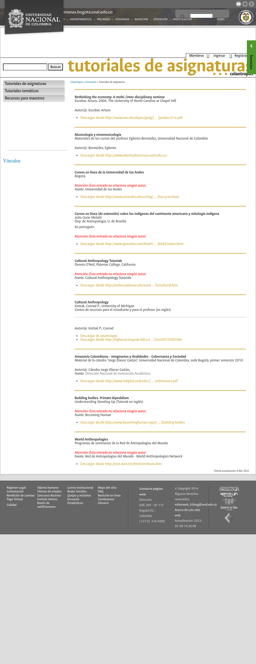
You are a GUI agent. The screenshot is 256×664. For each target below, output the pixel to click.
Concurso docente (49, 495)
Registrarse (242, 55)
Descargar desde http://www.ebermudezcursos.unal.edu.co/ (123, 155)
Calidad (11, 505)
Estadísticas (75, 503)
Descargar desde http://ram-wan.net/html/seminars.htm (121, 463)
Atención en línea (109, 495)
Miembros (196, 55)
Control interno (47, 499)
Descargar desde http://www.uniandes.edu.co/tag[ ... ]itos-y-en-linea (129, 196)
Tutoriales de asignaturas (25, 83)
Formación (91, 82)
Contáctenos (106, 499)
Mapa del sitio (107, 488)
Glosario (103, 503)
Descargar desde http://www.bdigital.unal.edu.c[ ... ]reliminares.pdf (129, 381)
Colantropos (76, 82)
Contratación (15, 491)
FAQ (101, 491)
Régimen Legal (16, 488)
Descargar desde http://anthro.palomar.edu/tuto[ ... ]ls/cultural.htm (129, 285)
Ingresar (219, 55)
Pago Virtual (15, 499)
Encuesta (73, 499)
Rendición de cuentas (21, 495)
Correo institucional (80, 488)
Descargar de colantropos (99, 335)
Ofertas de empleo (49, 491)
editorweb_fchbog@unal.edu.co (195, 505)
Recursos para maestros (24, 98)
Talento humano (47, 488)
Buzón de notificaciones (46, 505)
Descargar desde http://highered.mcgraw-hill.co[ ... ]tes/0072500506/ (131, 339)
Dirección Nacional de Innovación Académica (118, 373)
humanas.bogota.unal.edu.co (86, 12)
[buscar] (201, 17)
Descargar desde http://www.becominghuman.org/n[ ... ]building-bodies (132, 422)
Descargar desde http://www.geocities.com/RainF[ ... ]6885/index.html (132, 244)
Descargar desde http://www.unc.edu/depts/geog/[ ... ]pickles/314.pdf (131, 117)
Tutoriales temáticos (22, 91)
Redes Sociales (77, 491)
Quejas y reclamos (79, 495)
